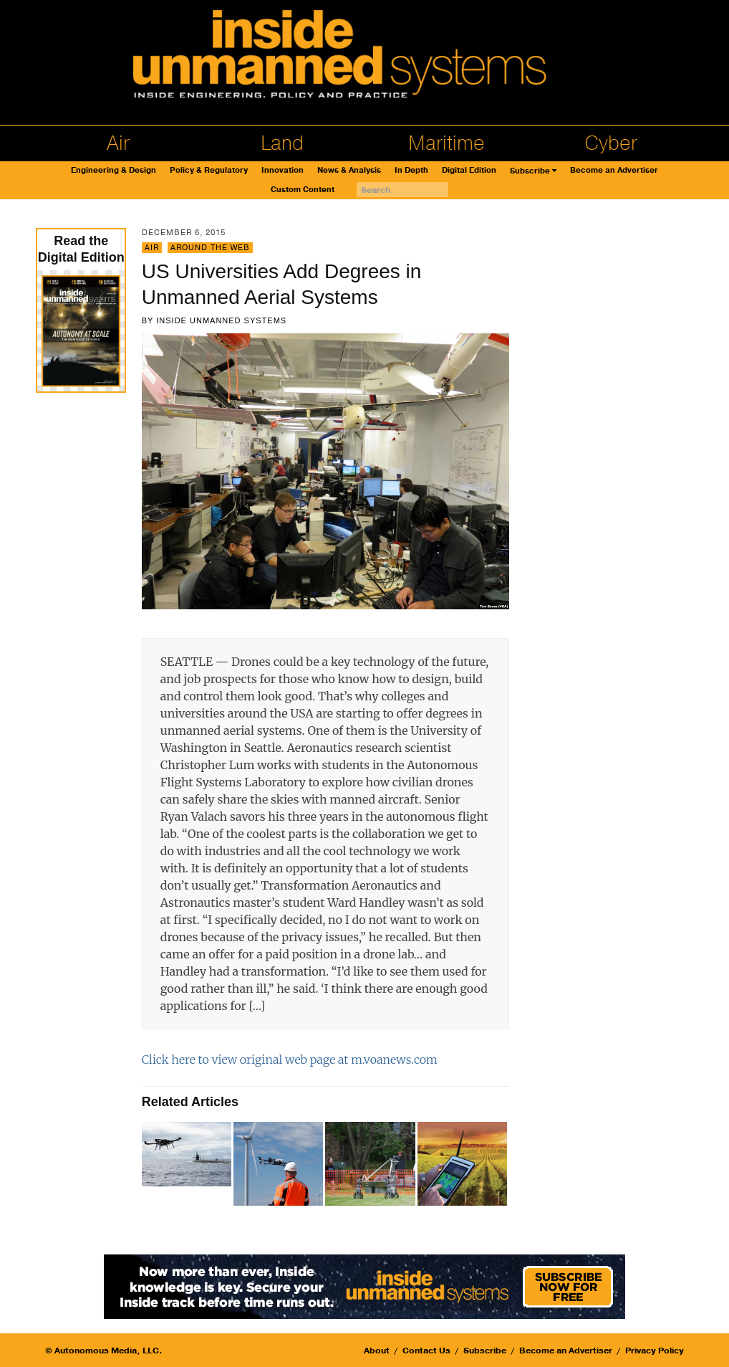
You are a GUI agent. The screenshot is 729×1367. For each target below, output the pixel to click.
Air (118, 143)
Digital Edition (469, 170)
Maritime (446, 143)
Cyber (610, 143)
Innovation (282, 170)
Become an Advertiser (614, 170)
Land (282, 143)
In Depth (411, 170)
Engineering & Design (113, 170)
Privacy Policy (654, 1350)
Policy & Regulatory (209, 170)
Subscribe (530, 171)
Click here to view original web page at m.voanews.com (290, 1059)
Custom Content (302, 189)
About (377, 1350)
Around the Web (210, 247)
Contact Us (426, 1350)
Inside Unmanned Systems (221, 320)
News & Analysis (349, 170)
